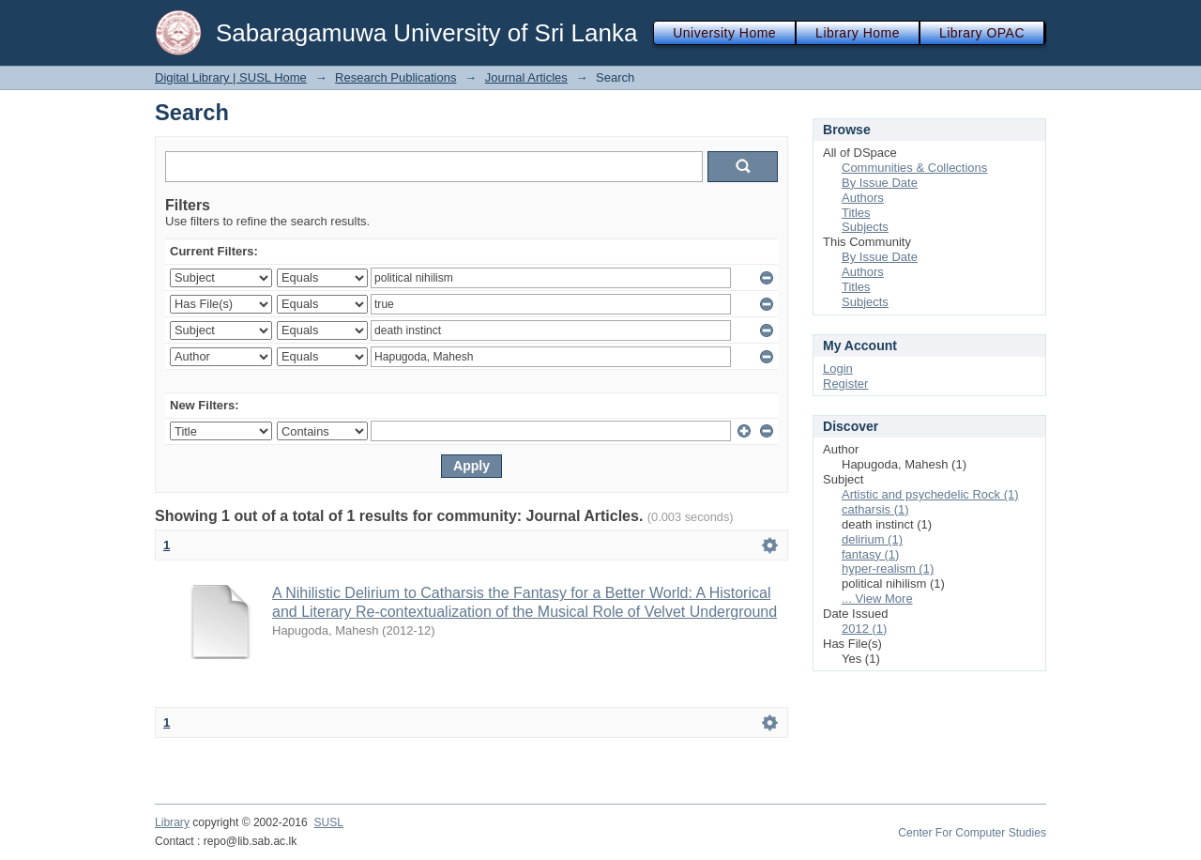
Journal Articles (526, 77)
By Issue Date (880, 183)
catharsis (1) (875, 509)
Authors (863, 198)
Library (172, 822)
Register (845, 383)
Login (838, 368)
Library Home (857, 32)
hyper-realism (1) (888, 568)
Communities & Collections (914, 168)
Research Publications (395, 77)
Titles (856, 213)
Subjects (865, 227)
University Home (724, 32)
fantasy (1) (870, 554)
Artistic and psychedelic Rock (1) (930, 494)
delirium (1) (872, 539)
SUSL (328, 822)
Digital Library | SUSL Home (231, 77)
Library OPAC (982, 32)
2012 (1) (864, 629)
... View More (877, 598)
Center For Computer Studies (972, 832)
